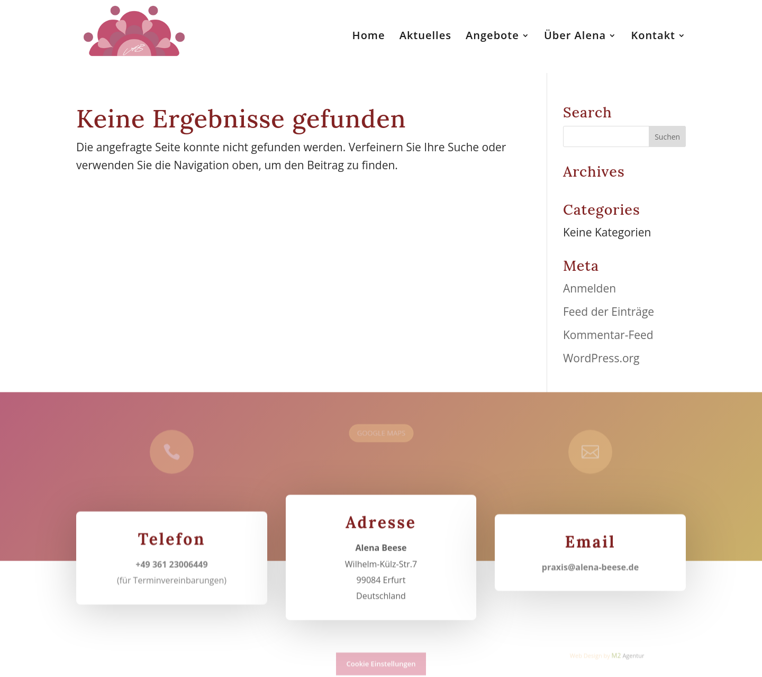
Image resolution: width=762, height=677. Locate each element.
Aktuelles (425, 37)
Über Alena (575, 37)
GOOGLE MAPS (381, 430)
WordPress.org (601, 358)
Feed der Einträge (608, 311)
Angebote (492, 37)
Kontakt (653, 37)
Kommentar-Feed (608, 334)
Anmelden (589, 288)
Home (368, 37)
